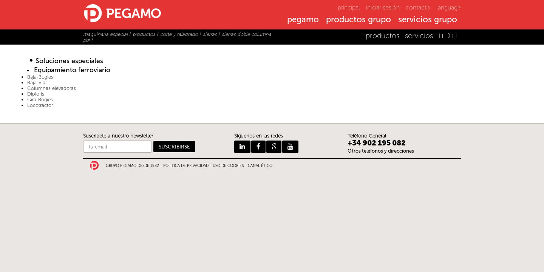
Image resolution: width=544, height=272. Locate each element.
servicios (419, 35)
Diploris (35, 94)
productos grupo (358, 20)
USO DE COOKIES (228, 166)
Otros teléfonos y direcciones (381, 151)
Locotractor (40, 105)
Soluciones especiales (69, 61)
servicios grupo (427, 20)
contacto (418, 7)
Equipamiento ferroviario (72, 70)
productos (382, 35)
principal (349, 7)
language (448, 7)
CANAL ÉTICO (260, 166)
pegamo (303, 20)
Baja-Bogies (40, 77)
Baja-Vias (37, 82)
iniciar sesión (383, 7)
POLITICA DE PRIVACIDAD (186, 166)
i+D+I (448, 35)
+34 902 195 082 (377, 143)
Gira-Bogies (40, 99)
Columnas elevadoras (51, 88)
